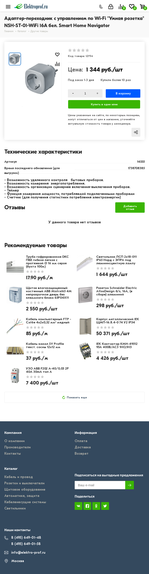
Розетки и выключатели (24, 483)
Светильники (15, 508)
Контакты (12, 454)
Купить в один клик (104, 104)
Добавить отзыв (130, 207)
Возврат (81, 454)
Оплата (81, 441)
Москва (14, 561)
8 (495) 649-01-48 (22, 538)
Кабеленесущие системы (25, 502)
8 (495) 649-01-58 (22, 544)
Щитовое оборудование (24, 489)
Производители (17, 447)
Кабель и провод (18, 477)
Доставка (83, 447)
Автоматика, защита (21, 496)
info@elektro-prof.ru (24, 553)
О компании (14, 441)
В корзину (123, 93)
